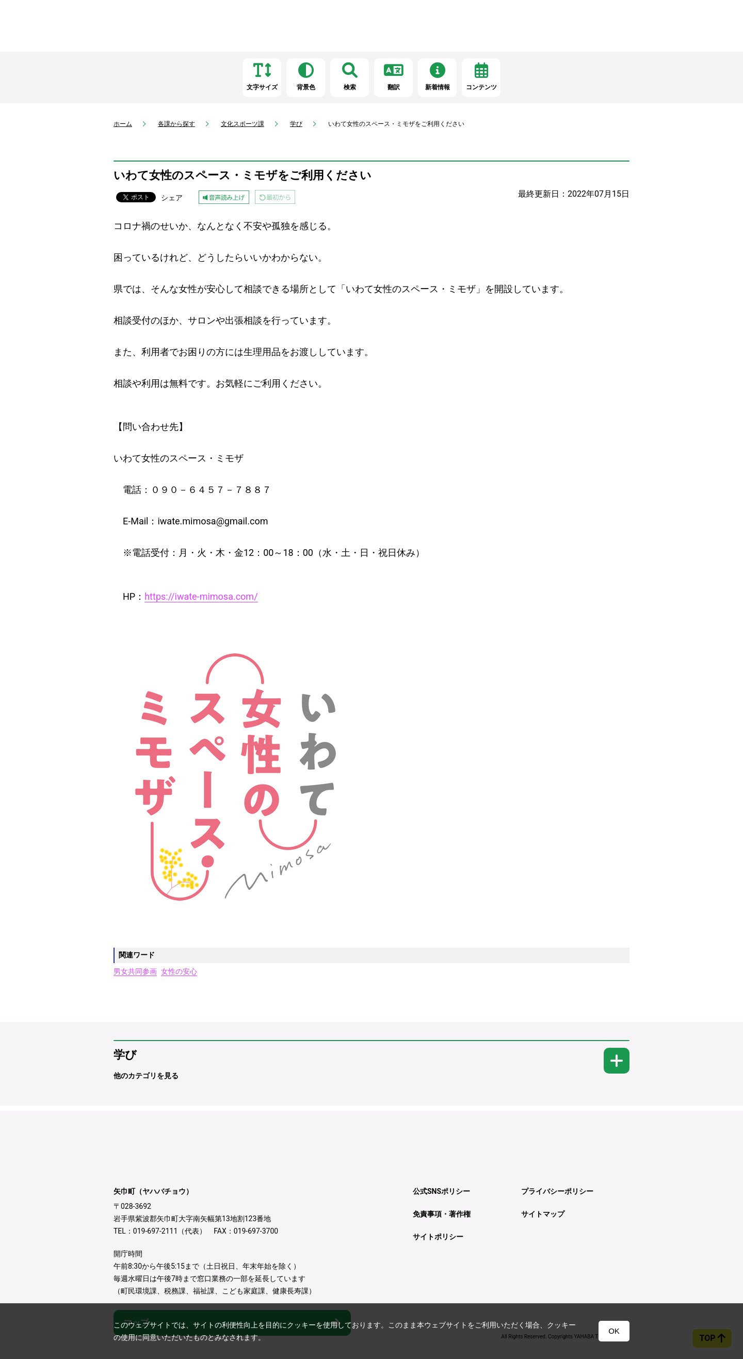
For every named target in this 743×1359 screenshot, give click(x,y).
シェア (172, 198)
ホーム (123, 123)
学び (296, 123)
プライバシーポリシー (557, 1191)
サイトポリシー (438, 1237)
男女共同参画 (135, 971)
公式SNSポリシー (441, 1191)
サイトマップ (542, 1214)
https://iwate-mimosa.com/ (200, 596)
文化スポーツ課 (242, 123)
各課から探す (176, 123)
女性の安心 (179, 971)
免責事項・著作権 (442, 1214)
